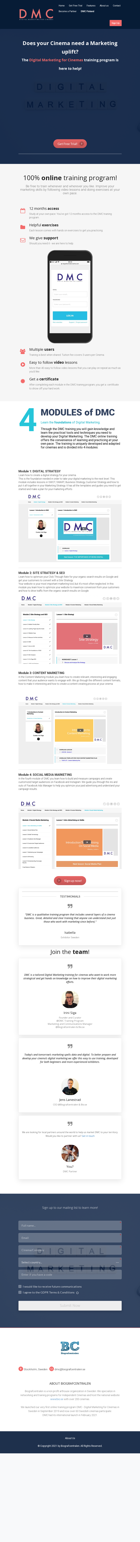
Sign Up (116, 23)
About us (104, 5)
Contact (117, 5)
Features (91, 5)
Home (62, 5)
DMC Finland (87, 11)
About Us (70, 1438)
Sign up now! (69, 880)
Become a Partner (68, 11)
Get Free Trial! (71, 143)
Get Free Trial (75, 5)
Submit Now (70, 1305)
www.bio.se (56, 1399)
